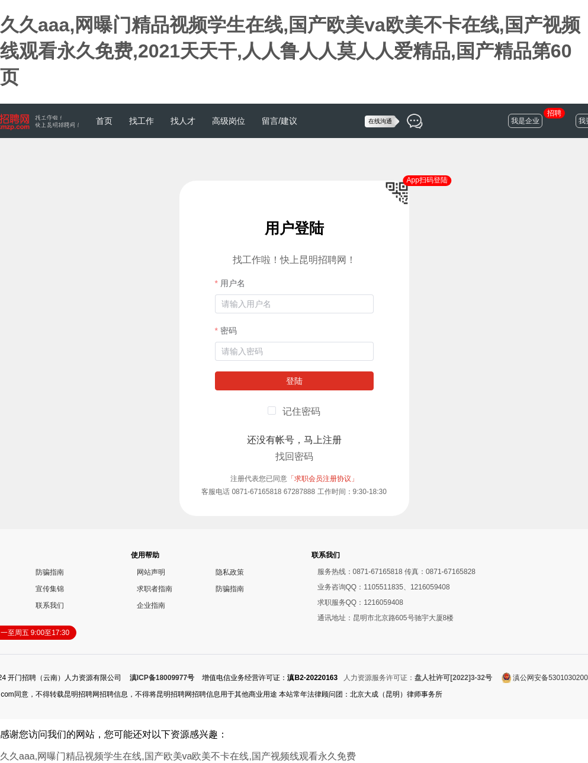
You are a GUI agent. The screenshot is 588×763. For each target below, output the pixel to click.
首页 (104, 121)
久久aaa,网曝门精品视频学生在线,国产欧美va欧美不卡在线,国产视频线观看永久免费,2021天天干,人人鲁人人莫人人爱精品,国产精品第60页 (290, 51)
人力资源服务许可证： (417, 678)
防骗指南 (50, 572)
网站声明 (151, 572)
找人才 (183, 121)
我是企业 (525, 121)
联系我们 (50, 605)
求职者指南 (154, 589)
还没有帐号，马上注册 (294, 440)
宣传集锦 (50, 589)
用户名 (232, 283)
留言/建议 (279, 121)
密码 (228, 330)
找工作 (141, 121)
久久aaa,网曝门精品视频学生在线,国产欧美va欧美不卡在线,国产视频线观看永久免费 (178, 756)
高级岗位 (228, 121)
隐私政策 (230, 572)
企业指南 (151, 605)
